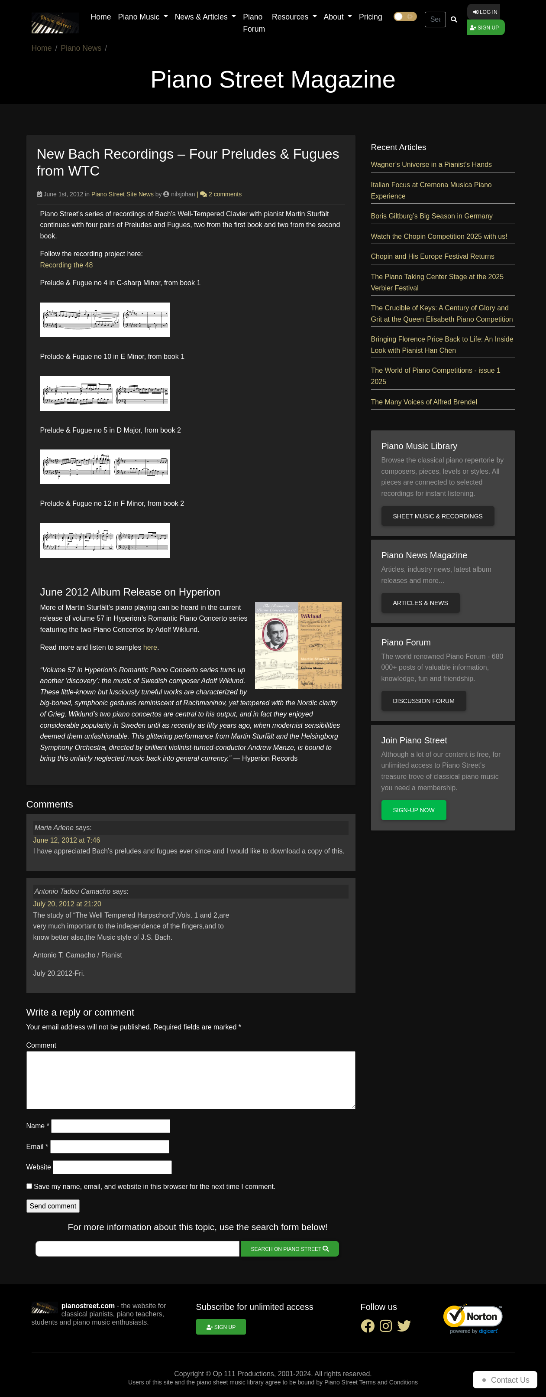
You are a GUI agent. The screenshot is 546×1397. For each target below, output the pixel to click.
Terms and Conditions (388, 1382)
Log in (485, 12)
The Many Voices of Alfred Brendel (424, 402)
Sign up (484, 28)
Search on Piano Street (290, 1249)
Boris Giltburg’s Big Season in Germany (432, 216)
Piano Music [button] (140, 17)
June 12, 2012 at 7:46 (66, 840)
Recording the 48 (66, 265)
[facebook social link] (370, 1328)
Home (101, 17)
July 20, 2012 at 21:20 (67, 904)
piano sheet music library (230, 1382)
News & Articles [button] (202, 17)
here (150, 647)
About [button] (335, 17)
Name (37, 1126)
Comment (41, 1045)
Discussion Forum (424, 700)
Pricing (370, 17)
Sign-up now (414, 810)
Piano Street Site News (122, 194)
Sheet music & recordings (438, 516)
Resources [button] (291, 17)
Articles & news (420, 602)
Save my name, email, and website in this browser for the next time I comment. (154, 1186)
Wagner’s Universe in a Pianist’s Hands (431, 164)
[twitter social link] (405, 1328)
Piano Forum (254, 23)
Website (39, 1167)
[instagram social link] (388, 1328)
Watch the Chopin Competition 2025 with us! (439, 236)
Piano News (81, 48)
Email (37, 1146)
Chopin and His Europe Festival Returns (432, 256)
